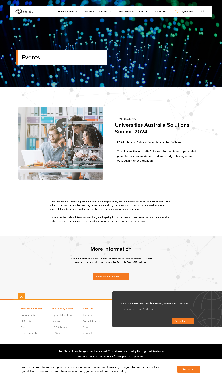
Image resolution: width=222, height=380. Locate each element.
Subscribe (180, 321)
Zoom (23, 327)
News (86, 327)
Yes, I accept (189, 369)
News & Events (126, 11)
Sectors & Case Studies (96, 11)
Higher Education (62, 315)
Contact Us (160, 11)
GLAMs (56, 332)
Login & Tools (187, 11)
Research (57, 321)
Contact (87, 332)
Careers (87, 315)
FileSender (26, 321)
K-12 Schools (59, 327)
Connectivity (27, 315)
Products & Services (67, 11)
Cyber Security (28, 332)
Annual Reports (91, 321)
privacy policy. (118, 371)
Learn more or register (108, 276)
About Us (142, 11)
